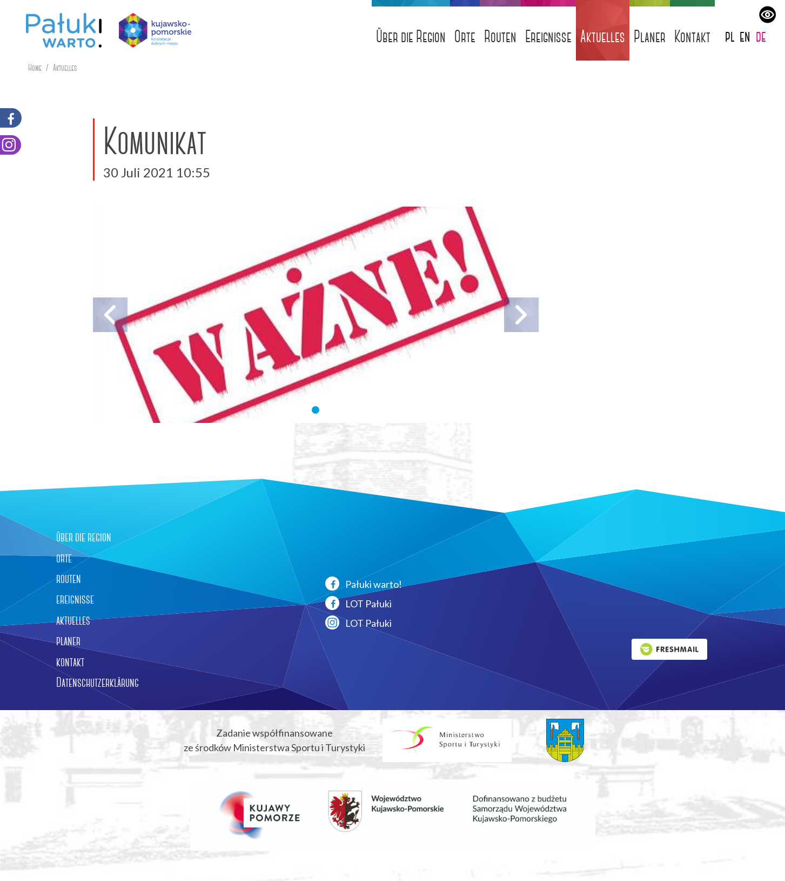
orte (64, 558)
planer (68, 641)
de (761, 36)
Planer (650, 36)
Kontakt (692, 36)
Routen (500, 36)
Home (35, 68)
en (745, 36)
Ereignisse (548, 36)
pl (730, 36)
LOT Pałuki (358, 603)
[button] (315, 410)
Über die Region (411, 36)
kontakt (70, 662)
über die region (83, 537)
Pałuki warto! (363, 584)
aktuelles (73, 620)
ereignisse (75, 599)
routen (68, 579)
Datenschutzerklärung (97, 682)
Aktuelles (602, 36)
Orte (464, 36)
